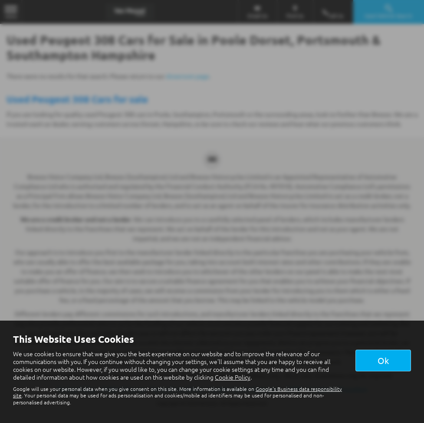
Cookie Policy (232, 377)
